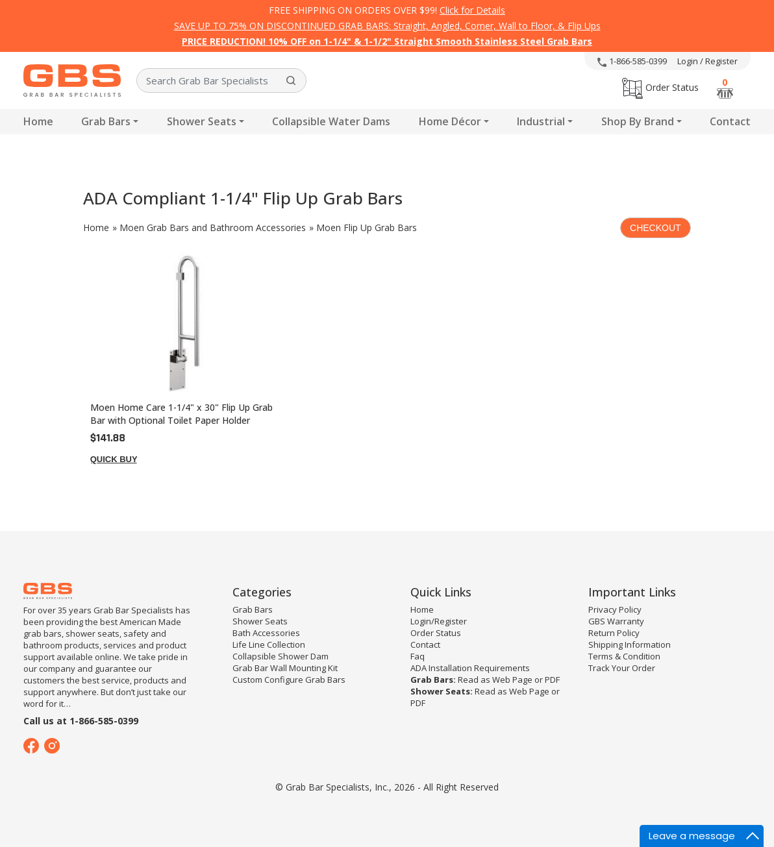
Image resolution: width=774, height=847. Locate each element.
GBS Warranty (616, 621)
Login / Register (707, 61)
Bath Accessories (266, 633)
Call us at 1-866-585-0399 (80, 721)
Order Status (660, 87)
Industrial (541, 121)
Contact (730, 121)
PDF (552, 679)
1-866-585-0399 (632, 61)
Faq (417, 656)
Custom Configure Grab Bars (288, 679)
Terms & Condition (624, 656)
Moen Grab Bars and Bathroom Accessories (212, 227)
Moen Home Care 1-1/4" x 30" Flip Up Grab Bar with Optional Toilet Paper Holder (181, 413)
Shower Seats (201, 121)
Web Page (512, 679)
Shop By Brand (637, 121)
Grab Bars (106, 121)
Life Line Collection (268, 644)
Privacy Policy (615, 609)
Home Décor (450, 121)
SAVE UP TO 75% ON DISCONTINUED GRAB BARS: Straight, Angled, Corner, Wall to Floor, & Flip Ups (387, 25)
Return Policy (614, 633)
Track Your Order (621, 668)
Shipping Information (629, 644)
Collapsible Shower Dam (280, 656)
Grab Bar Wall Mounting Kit (285, 668)
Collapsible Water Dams (331, 121)
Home (38, 121)
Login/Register (438, 621)
